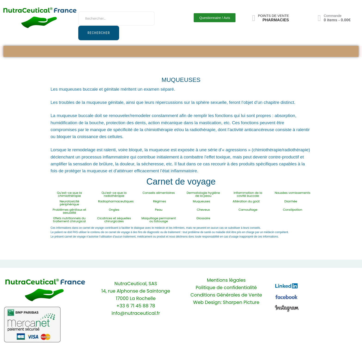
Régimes (159, 201)
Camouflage (247, 209)
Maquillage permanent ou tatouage (159, 220)
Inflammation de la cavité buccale (248, 194)
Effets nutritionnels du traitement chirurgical (69, 220)
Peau (159, 209)
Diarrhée (290, 201)
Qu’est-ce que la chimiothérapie (69, 194)
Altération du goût (246, 201)
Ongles (114, 209)
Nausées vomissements (293, 192)
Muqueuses (201, 201)
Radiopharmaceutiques (116, 201)
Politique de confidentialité (226, 287)
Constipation (292, 209)
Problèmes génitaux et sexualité (69, 211)
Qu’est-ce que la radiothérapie (114, 194)
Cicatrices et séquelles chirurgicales (114, 220)
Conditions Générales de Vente (226, 295)
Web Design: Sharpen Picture (226, 302)
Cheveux (203, 209)
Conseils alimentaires (159, 192)
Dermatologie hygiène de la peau (203, 194)
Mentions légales (226, 280)
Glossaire (203, 218)
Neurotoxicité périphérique (69, 203)
